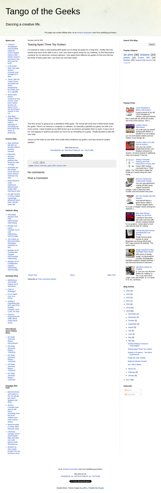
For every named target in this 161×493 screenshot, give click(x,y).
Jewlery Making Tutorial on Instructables (138, 345)
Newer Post (32, 275)
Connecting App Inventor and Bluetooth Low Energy (145, 233)
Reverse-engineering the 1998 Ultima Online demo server (14, 319)
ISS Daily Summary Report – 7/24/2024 (11, 367)
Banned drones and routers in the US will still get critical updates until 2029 (13, 397)
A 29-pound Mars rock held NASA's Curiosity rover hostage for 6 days (13, 71)
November (132, 317)
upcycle (149, 60)
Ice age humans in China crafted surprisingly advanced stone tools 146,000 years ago (14, 199)
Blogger (101, 488)
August (131, 327)
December (132, 314)
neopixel (138, 60)
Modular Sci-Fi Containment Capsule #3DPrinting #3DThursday (13, 266)
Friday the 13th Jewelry (137, 358)
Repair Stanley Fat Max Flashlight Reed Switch (145, 251)
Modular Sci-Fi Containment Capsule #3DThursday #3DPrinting (13, 254)
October (131, 321)
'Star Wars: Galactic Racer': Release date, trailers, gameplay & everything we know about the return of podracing (14, 124)
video (64, 166)
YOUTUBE (88, 150)
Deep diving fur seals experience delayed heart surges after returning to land (14, 186)
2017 (128, 380)
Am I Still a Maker (134, 365)
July (130, 331)
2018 (128, 311)
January (131, 376)
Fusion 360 (144, 57)
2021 (128, 301)
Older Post (111, 275)
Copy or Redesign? (12, 290)
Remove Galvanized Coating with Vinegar (144, 180)
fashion (127, 60)
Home (72, 275)
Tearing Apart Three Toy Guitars (140, 349)
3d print (128, 54)
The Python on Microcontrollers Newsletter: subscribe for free (14, 243)
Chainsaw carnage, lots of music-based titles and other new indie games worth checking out (14, 438)
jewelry (127, 57)
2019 (128, 308)
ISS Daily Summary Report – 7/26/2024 (11, 349)
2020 (128, 304)
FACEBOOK (55, 150)
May (130, 337)
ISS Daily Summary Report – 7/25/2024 (11, 358)
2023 (128, 294)
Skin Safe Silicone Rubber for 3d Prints (143, 214)
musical (59, 166)
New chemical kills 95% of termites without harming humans (14, 147)
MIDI (54, 166)
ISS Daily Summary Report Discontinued (13, 340)
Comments (130, 394)
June (130, 334)
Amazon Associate (84, 33)
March (130, 369)
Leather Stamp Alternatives (141, 126)
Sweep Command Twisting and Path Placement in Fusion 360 (145, 162)
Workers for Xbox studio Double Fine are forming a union (14, 450)
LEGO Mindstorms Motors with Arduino (143, 109)
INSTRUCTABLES (72, 150)
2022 (128, 298)
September (132, 324)
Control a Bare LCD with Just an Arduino (145, 143)
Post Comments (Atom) (47, 279)
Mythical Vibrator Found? (137, 361)
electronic (43, 166)
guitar (49, 166)
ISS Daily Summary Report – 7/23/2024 (11, 376)
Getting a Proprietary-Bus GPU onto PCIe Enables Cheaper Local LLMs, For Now (14, 306)
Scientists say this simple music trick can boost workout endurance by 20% (13, 173)
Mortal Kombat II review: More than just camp (13, 427)
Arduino (36, 166)
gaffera (85, 488)
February (132, 372)
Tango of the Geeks (43, 11)
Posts (128, 390)
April (130, 341)
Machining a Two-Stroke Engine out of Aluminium (13, 283)
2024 (128, 291)
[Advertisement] (72, 253)
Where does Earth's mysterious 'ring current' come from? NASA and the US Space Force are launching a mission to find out (14, 104)
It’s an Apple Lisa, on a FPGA (12, 296)
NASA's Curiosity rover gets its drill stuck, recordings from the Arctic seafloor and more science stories (14, 413)
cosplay (126, 62)
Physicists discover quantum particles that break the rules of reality (13, 159)
